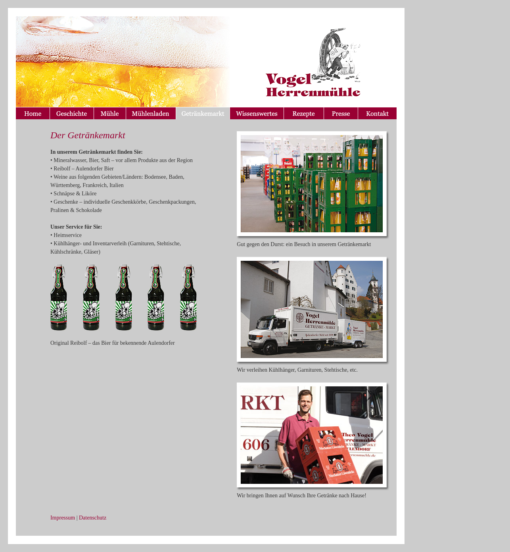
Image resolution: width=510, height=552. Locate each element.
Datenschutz (92, 518)
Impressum (62, 518)
